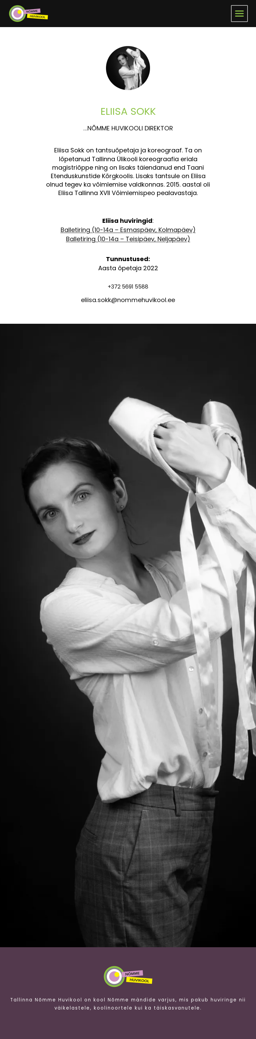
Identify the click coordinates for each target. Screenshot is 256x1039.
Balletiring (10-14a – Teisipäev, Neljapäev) (128, 239)
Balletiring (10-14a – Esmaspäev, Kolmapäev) (128, 230)
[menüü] (239, 13)
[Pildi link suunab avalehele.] (128, 976)
